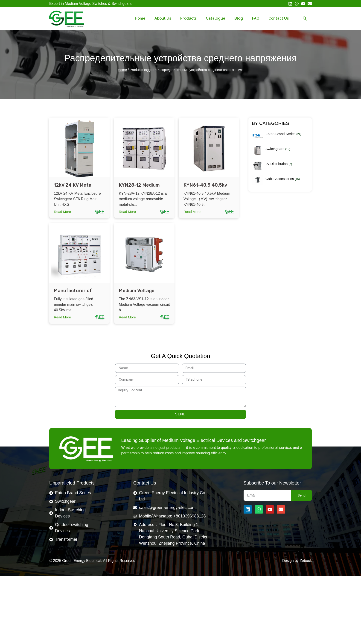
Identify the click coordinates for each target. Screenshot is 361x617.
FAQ (255, 18)
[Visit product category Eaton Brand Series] (280, 137)
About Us (162, 18)
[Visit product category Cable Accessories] (280, 181)
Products (188, 18)
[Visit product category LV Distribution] (280, 167)
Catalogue (215, 18)
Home (140, 18)
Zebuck (306, 561)
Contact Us (278, 18)
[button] (305, 18)
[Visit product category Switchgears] (280, 152)
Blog (238, 18)
